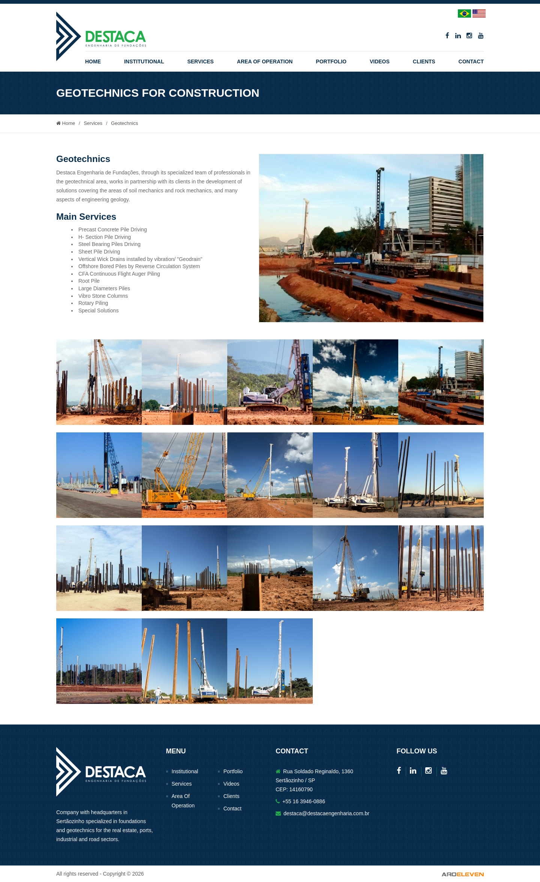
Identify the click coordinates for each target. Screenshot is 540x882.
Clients (424, 61)
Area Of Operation (265, 61)
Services (200, 61)
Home (93, 61)
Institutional (144, 61)
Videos (380, 61)
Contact (471, 61)
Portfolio (331, 61)
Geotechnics (124, 123)
